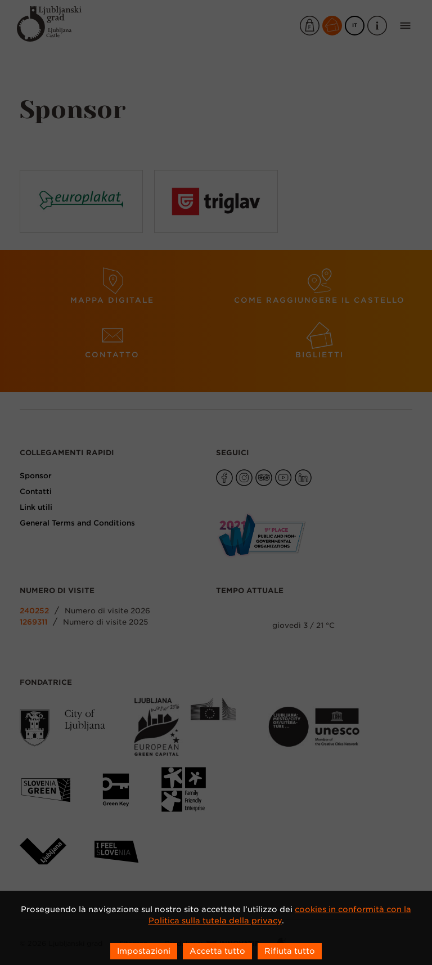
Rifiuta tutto (289, 950)
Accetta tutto (217, 950)
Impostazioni (143, 950)
